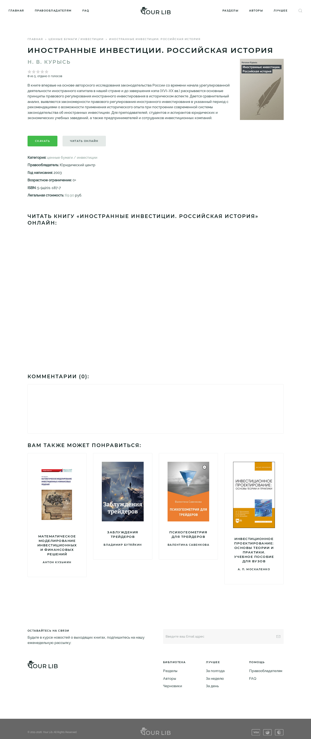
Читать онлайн (84, 141)
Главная (16, 10)
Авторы (256, 10)
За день (212, 686)
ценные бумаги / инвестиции (76, 39)
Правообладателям (53, 10)
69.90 (69, 195)
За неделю (215, 678)
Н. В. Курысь (49, 62)
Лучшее (281, 10)
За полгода (215, 671)
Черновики (172, 686)
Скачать (42, 141)
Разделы (230, 10)
